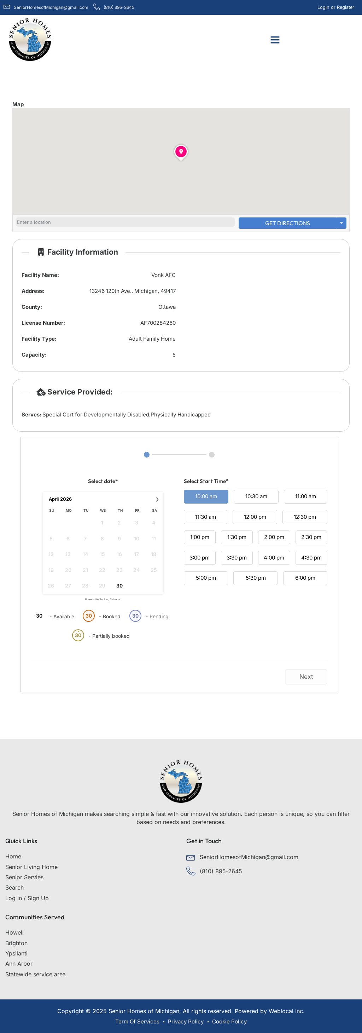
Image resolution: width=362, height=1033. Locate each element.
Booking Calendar (110, 599)
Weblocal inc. (287, 1011)
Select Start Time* (206, 481)
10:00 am (206, 496)
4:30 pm (311, 557)
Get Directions (287, 223)
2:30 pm (311, 537)
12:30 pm (305, 516)
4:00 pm (274, 557)
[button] (275, 39)
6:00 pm (305, 577)
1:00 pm (199, 537)
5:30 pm (256, 577)
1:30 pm (236, 537)
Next (306, 676)
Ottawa (167, 306)
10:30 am (256, 496)
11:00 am (305, 496)
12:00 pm (255, 516)
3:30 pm (237, 557)
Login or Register (337, 7)
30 (119, 586)
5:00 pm (206, 577)
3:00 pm (199, 557)
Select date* (103, 481)
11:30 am (205, 516)
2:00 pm (274, 537)
